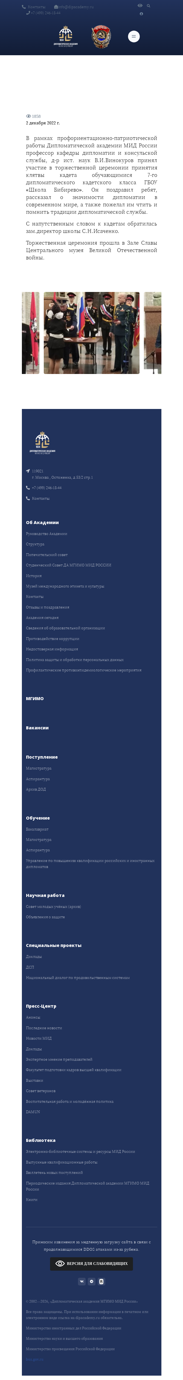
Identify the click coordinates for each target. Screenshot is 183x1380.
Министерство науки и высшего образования (64, 1338)
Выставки (34, 1080)
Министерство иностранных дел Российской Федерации (73, 1328)
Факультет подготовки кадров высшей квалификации (73, 1069)
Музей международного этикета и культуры (65, 586)
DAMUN (33, 1112)
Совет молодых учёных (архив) (53, 906)
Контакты (33, 7)
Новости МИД (39, 1038)
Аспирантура (38, 779)
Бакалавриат (37, 829)
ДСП (30, 967)
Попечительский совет (47, 554)
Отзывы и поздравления (47, 607)
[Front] (42, 442)
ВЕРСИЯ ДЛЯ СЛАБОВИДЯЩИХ (91, 1263)
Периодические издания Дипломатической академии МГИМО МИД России (87, 1186)
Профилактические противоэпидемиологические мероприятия (83, 670)
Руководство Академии (46, 533)
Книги (31, 1199)
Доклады (34, 956)
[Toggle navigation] (134, 36)
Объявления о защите (45, 917)
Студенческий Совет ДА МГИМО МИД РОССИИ (68, 565)
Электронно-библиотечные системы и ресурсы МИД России (80, 1151)
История (34, 575)
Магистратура (38, 768)
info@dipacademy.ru (74, 7)
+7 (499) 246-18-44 (43, 13)
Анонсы (33, 1017)
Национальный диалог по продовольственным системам (78, 977)
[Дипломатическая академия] (65, 36)
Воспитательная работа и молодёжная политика (70, 1101)
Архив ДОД (36, 789)
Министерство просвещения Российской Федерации (70, 1349)
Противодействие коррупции (52, 638)
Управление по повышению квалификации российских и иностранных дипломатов (90, 863)
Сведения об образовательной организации (65, 628)
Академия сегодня (42, 617)
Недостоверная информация (52, 649)
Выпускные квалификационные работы (61, 1162)
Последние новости (44, 1028)
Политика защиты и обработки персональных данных (75, 659)
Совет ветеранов (41, 1091)
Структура (35, 544)
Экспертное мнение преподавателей (59, 1059)
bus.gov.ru (34, 1359)
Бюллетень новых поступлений (54, 1172)
